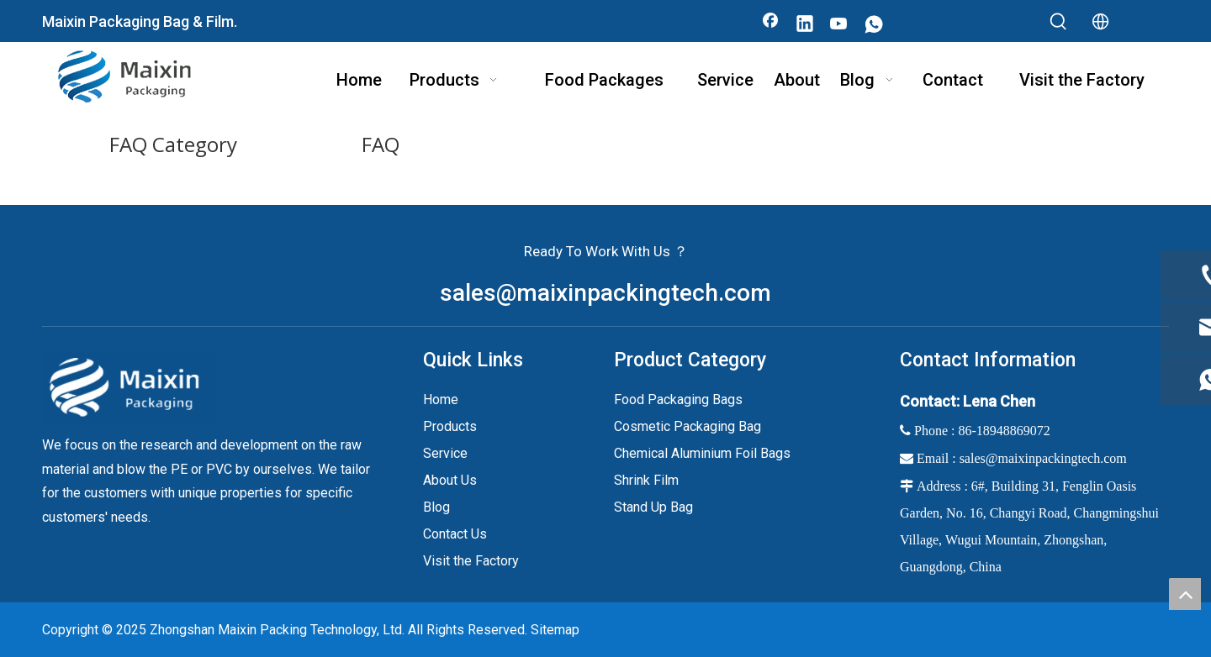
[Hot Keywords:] (1059, 22)
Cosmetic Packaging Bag (687, 426)
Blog (436, 507)
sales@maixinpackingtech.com (605, 293)
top (1185, 594)
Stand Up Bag (653, 507)
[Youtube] (839, 25)
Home (440, 399)
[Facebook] (770, 25)
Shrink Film (646, 480)
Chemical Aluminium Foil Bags (702, 453)
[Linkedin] (804, 25)
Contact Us (455, 534)
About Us (450, 480)
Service (445, 453)
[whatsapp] (873, 25)
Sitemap (555, 630)
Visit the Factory (471, 561)
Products (450, 426)
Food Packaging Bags (678, 399)
